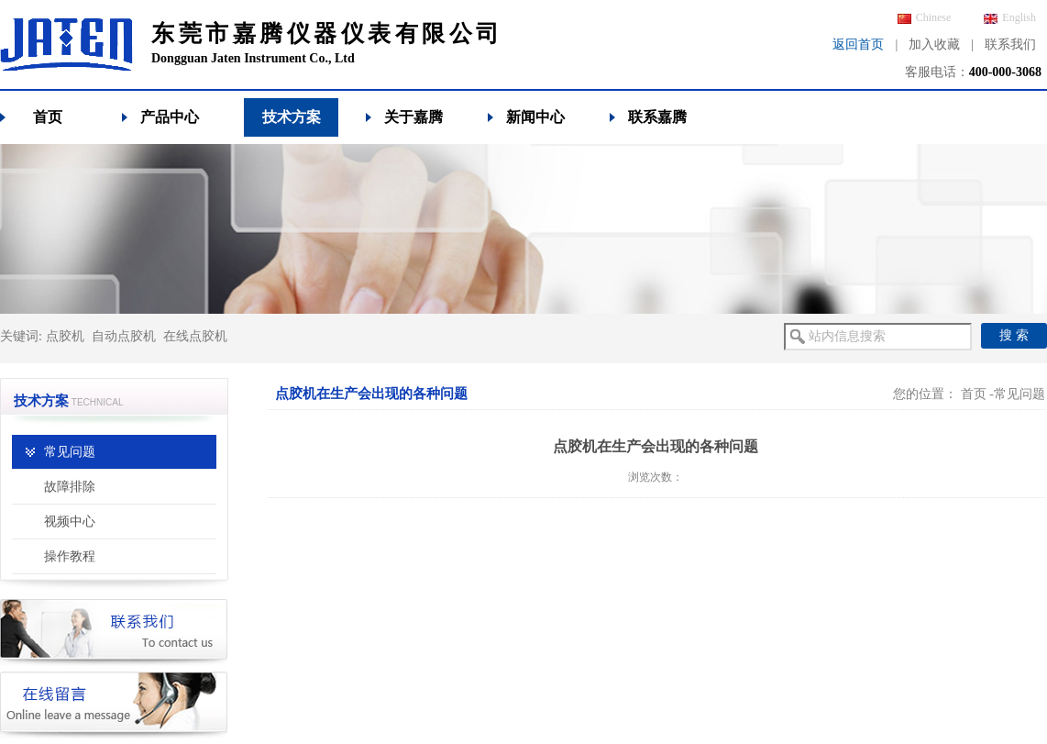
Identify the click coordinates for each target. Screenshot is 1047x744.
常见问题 (69, 452)
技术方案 (291, 117)
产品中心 (169, 117)
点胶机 (65, 336)
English (1010, 17)
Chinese (925, 17)
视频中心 (69, 521)
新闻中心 (535, 117)
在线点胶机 (195, 336)
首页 (47, 117)
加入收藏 (934, 44)
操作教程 (69, 556)
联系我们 (1010, 44)
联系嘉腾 (657, 117)
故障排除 (69, 487)
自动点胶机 (124, 336)
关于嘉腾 (413, 117)
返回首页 (858, 44)
